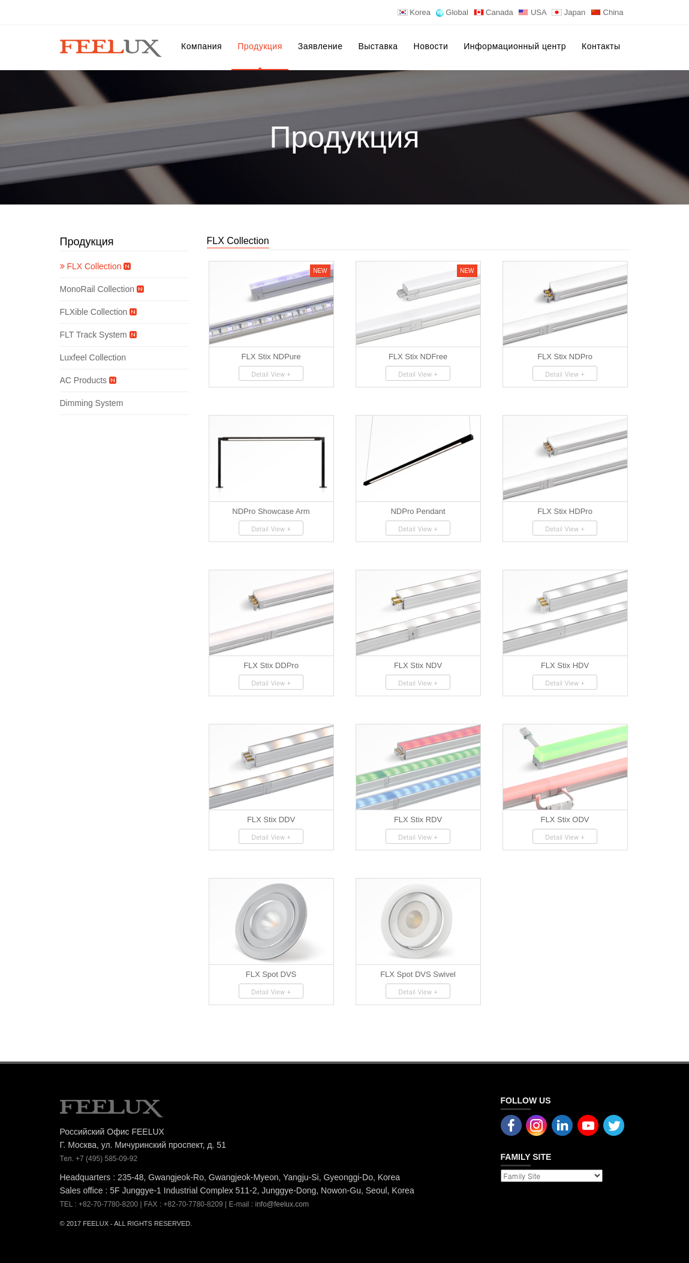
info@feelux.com (282, 1204)
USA (532, 12)
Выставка (378, 46)
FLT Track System (98, 334)
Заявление (320, 46)
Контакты (601, 46)
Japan (568, 12)
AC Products (88, 380)
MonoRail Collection (102, 289)
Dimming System (92, 403)
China (607, 12)
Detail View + (271, 373)
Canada (493, 12)
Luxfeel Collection (94, 357)
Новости (431, 46)
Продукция (259, 46)
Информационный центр (515, 46)
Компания (201, 46)
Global (452, 12)
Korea (414, 12)
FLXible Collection (98, 312)
